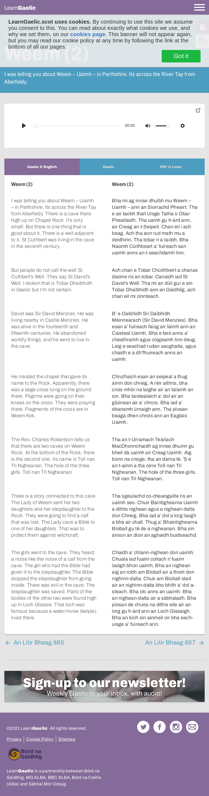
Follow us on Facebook (159, 727)
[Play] (23, 125)
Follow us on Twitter (143, 727)
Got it (181, 56)
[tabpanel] (104, 404)
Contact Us (192, 727)
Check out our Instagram (176, 727)
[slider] (76, 125)
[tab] (42, 167)
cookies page (87, 34)
